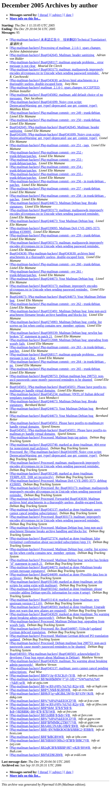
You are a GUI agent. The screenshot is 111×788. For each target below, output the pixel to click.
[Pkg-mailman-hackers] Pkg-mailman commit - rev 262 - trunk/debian (55, 304)
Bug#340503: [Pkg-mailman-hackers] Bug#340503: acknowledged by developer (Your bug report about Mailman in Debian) (55, 655)
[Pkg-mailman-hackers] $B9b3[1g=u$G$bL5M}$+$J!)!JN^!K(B (52, 693)
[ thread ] (44, 15)
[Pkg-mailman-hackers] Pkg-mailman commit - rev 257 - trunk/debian (55, 188)
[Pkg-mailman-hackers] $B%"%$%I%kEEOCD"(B (43, 700)
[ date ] (68, 15)
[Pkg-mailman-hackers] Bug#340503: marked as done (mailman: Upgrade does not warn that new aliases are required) (57, 608)
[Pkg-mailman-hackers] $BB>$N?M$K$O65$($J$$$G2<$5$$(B (52, 729)
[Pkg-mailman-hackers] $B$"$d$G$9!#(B (37, 736)
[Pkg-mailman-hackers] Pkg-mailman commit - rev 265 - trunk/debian (55, 369)
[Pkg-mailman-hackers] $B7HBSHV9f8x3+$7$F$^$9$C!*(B (50, 740)
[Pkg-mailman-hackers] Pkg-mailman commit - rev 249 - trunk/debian (55, 112)
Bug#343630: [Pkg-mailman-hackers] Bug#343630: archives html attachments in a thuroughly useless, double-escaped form (52, 255)
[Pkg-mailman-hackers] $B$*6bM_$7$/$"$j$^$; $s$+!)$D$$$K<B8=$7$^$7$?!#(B (41, 709)
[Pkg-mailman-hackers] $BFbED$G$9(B (36, 755)
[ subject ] (57, 15)
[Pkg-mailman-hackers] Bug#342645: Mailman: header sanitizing (52, 55)
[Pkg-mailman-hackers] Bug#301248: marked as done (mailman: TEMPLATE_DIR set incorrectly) (51, 475)
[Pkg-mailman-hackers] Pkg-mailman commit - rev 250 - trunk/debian (55, 120)
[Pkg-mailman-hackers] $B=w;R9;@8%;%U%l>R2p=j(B (47, 686)
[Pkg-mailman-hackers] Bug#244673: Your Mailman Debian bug (52, 221)
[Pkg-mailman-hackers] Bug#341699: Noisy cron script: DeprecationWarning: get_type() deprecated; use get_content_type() (54, 103)
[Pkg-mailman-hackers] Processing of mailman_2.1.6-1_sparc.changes (55, 48)
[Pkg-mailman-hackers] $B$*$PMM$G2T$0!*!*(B (43, 722)
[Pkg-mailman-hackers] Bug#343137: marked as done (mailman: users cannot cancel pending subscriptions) (55, 511)
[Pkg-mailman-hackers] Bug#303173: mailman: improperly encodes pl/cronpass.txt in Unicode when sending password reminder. (53, 287)
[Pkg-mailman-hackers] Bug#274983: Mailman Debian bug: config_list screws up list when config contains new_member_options (56, 323)
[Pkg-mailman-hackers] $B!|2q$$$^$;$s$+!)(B (40, 715)
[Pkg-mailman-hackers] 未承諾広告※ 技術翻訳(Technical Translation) (58, 39)
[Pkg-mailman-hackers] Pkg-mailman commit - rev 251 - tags (50, 145)
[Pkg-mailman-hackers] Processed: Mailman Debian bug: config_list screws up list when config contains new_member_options (59, 551)
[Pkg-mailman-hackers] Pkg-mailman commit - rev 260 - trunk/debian (55, 264)
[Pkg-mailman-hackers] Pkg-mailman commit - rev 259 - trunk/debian (55, 235)
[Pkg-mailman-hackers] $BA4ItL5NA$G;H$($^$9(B (44, 726)
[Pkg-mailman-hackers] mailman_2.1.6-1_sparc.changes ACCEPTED (55, 87)
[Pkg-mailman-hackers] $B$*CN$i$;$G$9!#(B (40, 690)
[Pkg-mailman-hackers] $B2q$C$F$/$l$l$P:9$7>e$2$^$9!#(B (50, 747)
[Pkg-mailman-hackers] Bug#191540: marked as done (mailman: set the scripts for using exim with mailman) (56, 583)
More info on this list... (25, 18)
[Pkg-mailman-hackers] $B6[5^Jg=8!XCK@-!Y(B (43, 675)
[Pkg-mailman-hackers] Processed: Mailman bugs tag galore (49, 437)
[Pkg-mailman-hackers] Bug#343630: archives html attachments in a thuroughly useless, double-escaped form (54, 82)
